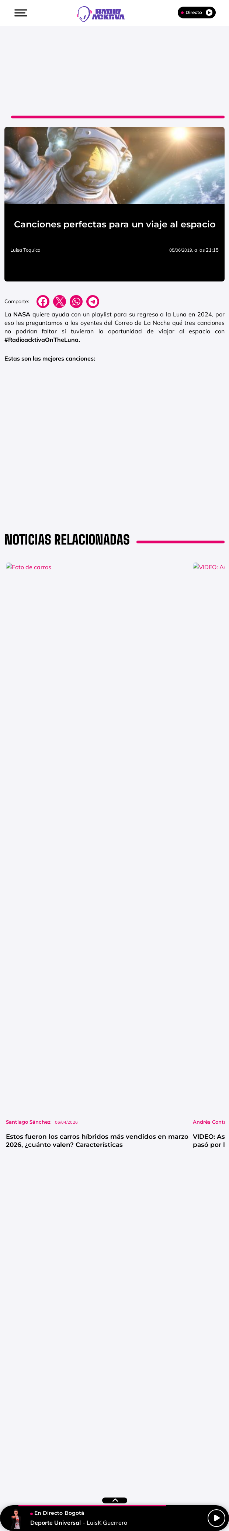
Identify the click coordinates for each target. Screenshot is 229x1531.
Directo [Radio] (196, 12)
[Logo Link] (104, 13)
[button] (20, 13)
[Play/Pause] (216, 1518)
